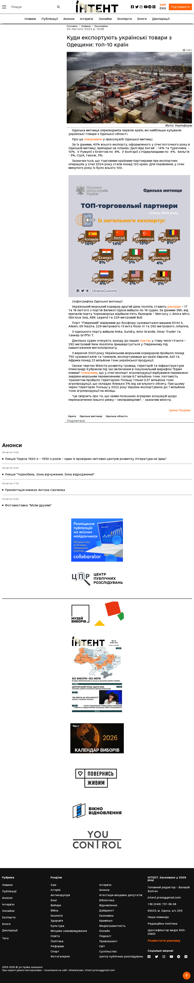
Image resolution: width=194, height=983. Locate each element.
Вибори (56, 905)
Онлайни (105, 18)
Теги (5, 938)
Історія (55, 889)
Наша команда (158, 917)
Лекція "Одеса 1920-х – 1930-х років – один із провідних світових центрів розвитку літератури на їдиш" (86, 458)
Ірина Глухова (179, 410)
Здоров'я (57, 920)
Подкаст (105, 936)
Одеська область (117, 416)
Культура (57, 925)
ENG (163, 8)
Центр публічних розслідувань (121, 956)
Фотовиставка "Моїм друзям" (28, 505)
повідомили (93, 139)
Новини (30, 18)
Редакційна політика (162, 923)
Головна (72, 26)
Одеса (72, 416)
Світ (102, 946)
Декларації (161, 18)
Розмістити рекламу (164, 940)
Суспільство (108, 951)
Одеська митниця (91, 416)
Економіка (101, 26)
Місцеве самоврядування (69, 930)
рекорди (174, 306)
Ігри (53, 884)
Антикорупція (60, 895)
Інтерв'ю (86, 18)
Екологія (57, 915)
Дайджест (106, 910)
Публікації (49, 18)
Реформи (57, 946)
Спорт (55, 951)
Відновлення (108, 905)
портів (145, 340)
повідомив (89, 372)
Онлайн (104, 930)
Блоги (142, 18)
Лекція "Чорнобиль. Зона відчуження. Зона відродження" (49, 474)
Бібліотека (106, 900)
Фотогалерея (60, 956)
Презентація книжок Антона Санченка (35, 489)
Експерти (124, 18)
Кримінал (105, 920)
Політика (57, 941)
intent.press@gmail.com (164, 897)
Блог (54, 900)
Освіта (55, 936)
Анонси (68, 18)
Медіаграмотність (112, 925)
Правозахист (108, 941)
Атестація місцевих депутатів (120, 895)
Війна (54, 910)
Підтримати (180, 6)
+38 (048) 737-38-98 (162, 904)
